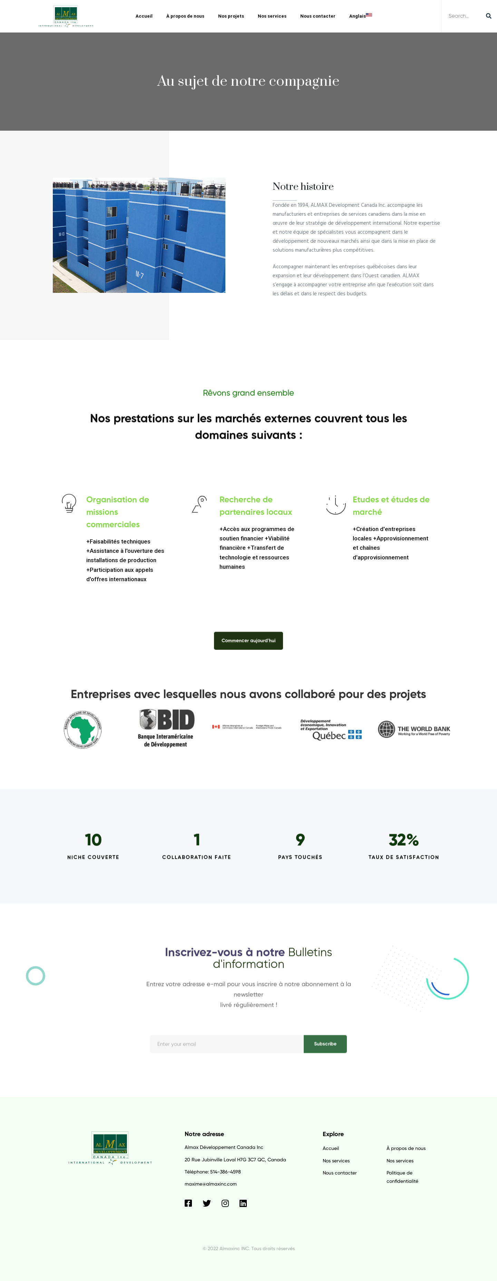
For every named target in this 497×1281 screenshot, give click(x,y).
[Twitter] (206, 1203)
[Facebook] (188, 1203)
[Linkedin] (243, 1203)
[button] (248, 646)
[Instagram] (225, 1203)
